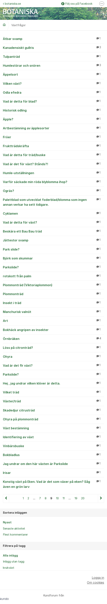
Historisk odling (53, 110)
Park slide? (53, 249)
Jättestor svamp (53, 240)
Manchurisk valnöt (53, 311)
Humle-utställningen (53, 173)
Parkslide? (53, 267)
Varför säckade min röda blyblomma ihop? (53, 182)
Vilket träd (53, 392)
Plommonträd (53, 294)
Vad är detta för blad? (53, 101)
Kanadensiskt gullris (53, 47)
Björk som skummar (53, 258)
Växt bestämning (53, 428)
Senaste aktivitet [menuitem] (14, 528)
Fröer (53, 137)
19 (76, 498)
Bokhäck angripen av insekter (53, 329)
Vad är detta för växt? (53, 222)
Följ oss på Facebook (76, 3)
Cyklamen (53, 213)
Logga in (98, 578)
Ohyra (53, 356)
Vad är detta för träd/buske (53, 155)
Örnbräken (53, 338)
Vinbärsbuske (53, 446)
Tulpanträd (53, 56)
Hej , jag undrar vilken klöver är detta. (53, 383)
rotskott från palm (53, 276)
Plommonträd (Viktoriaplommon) (53, 285)
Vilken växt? (53, 83)
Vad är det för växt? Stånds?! (53, 164)
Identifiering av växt (53, 437)
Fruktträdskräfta (53, 146)
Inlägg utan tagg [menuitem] (13, 561)
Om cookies (95, 582)
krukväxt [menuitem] (8, 567)
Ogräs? (53, 190)
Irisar (53, 472)
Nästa (101, 498)
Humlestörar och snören (53, 65)
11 (64, 498)
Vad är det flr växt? (53, 365)
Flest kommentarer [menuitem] (15, 534)
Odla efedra (53, 92)
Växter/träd (53, 401)
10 (57, 498)
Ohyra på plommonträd (53, 419)
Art (53, 320)
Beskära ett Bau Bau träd (53, 231)
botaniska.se (12, 3)
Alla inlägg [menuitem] (10, 555)
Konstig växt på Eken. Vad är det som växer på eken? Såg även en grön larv (53, 483)
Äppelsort (53, 74)
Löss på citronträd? (53, 347)
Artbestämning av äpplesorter (53, 128)
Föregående (6, 498)
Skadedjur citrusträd (53, 410)
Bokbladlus (53, 455)
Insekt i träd (53, 303)
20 (82, 498)
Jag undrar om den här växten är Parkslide (53, 463)
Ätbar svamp (53, 38)
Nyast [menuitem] (7, 522)
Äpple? (53, 119)
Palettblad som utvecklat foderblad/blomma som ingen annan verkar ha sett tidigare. (53, 202)
